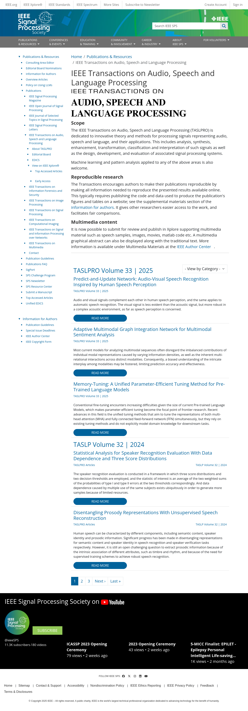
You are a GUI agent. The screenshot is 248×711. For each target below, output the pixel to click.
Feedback (207, 685)
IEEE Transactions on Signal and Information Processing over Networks (46, 233)
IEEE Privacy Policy (180, 685)
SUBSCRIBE (47, 630)
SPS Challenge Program (40, 275)
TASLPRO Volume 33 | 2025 (113, 270)
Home (76, 56)
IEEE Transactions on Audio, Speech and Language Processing (46, 139)
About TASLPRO (42, 149)
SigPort (30, 270)
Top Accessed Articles (39, 298)
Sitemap (24, 685)
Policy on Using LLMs (39, 85)
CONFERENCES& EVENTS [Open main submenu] (58, 42)
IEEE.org (11, 5)
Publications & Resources (109, 56)
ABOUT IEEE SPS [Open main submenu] (178, 42)
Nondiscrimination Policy (107, 685)
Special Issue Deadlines (40, 330)
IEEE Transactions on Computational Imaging (44, 222)
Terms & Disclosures (18, 691)
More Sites (111, 5)
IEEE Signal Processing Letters (43, 127)
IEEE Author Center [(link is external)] (195, 246)
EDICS (36, 160)
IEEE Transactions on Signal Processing (46, 212)
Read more (100, 318)
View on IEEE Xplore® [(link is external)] (47, 165)
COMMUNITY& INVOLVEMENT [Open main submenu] (122, 42)
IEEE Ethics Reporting (145, 685)
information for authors (92, 207)
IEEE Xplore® (32, 5)
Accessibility (75, 685)
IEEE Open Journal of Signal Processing (46, 108)
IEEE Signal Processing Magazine (43, 98)
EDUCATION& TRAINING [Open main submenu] (88, 42)
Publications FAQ (36, 264)
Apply (224, 25)
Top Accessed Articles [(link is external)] (48, 173)
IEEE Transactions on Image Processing (46, 202)
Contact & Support (48, 685)
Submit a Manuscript (39, 292)
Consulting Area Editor (40, 62)
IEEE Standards (59, 5)
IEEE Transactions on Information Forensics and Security (45, 191)
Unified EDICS (34, 303)
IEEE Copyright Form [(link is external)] (40, 342)
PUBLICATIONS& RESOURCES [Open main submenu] (27, 42)
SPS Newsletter (35, 281)
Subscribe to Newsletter (142, 5)
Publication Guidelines (40, 258)
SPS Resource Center (39, 286)
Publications (33, 91)
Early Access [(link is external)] (44, 181)
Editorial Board (41, 154)
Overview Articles (37, 79)
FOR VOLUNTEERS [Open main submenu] (215, 40)
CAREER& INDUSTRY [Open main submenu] (150, 42)
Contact (34, 253)
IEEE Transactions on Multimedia (42, 245)
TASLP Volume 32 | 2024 (108, 444)
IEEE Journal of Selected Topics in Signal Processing (46, 118)
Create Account (216, 5)
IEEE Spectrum (87, 5)
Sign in (238, 5)
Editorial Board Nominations (44, 68)
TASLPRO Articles (84, 465)
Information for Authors (41, 74)
